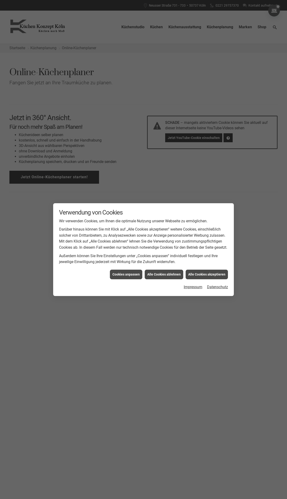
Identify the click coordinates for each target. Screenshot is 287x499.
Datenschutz (217, 286)
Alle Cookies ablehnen (164, 274)
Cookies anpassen (126, 274)
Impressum (193, 286)
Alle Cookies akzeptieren (206, 274)
